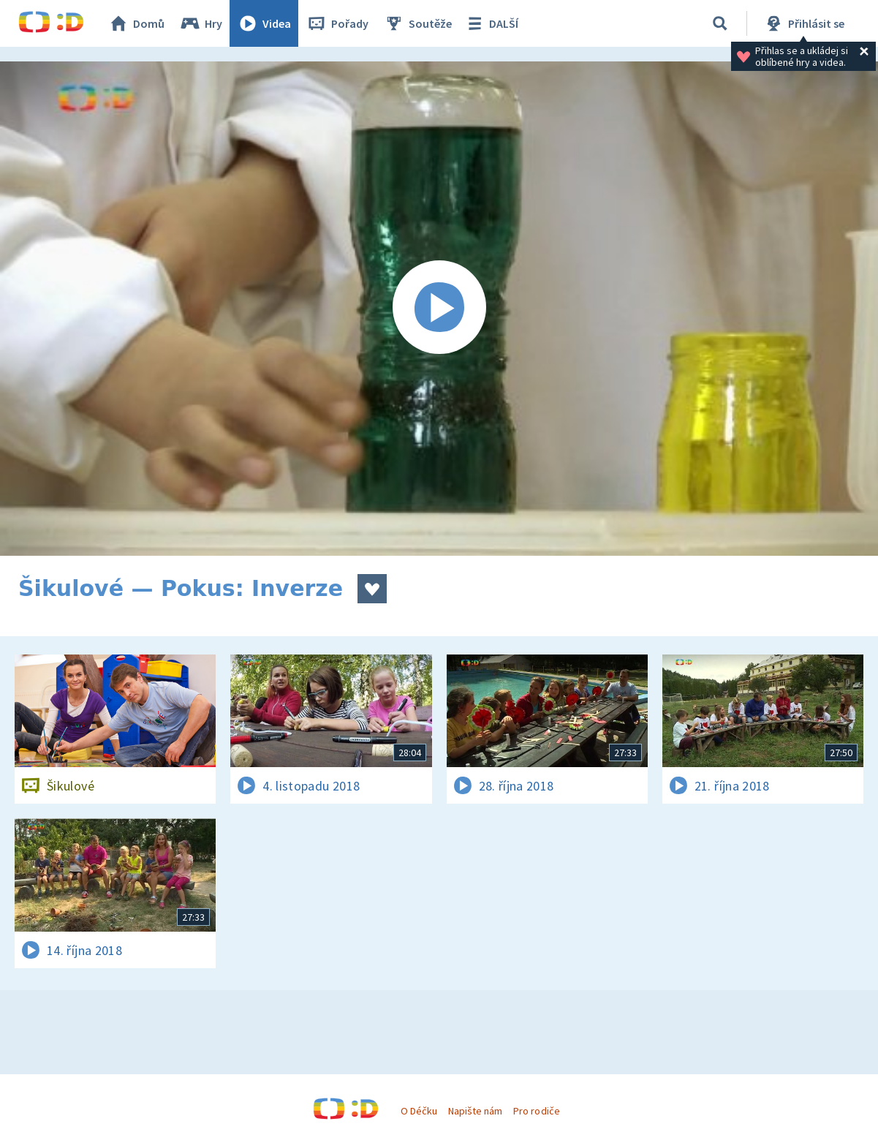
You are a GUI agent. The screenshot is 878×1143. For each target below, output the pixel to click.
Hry (200, 23)
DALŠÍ (490, 23)
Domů (135, 23)
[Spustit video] (439, 308)
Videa (264, 23)
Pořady (337, 23)
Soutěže (417, 23)
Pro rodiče (536, 1110)
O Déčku (419, 1110)
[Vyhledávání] (720, 23)
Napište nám (475, 1110)
